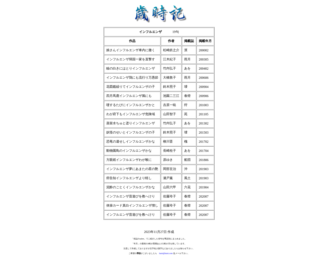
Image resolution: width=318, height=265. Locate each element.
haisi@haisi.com (166, 253)
